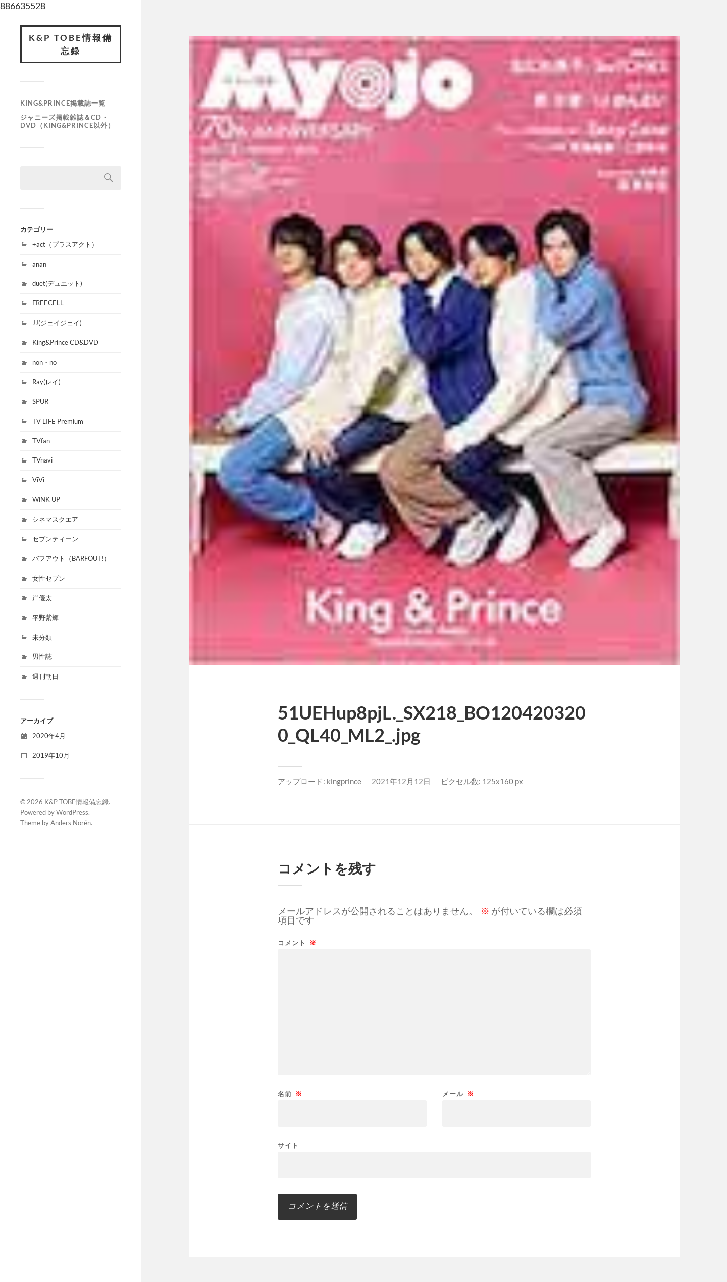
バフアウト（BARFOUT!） (71, 558)
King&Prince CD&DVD (65, 342)
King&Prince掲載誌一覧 (63, 103)
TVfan (41, 441)
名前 (290, 1094)
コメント (297, 943)
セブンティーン (55, 539)
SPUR (40, 401)
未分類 (42, 637)
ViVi (38, 480)
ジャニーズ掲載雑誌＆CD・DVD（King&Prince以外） (67, 121)
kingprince (344, 781)
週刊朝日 (45, 676)
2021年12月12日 (401, 781)
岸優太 (42, 598)
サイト (288, 1145)
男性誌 (42, 656)
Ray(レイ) (46, 382)
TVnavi (42, 460)
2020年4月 (49, 736)
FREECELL (48, 303)
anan (39, 264)
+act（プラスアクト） (65, 244)
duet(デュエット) (57, 283)
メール (458, 1094)
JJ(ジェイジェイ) (57, 323)
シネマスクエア (55, 519)
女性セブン (48, 578)
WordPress (72, 812)
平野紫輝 (45, 617)
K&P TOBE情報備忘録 (71, 44)
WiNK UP (46, 499)
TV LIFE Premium (57, 421)
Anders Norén (70, 822)
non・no (44, 362)
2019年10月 (51, 755)
